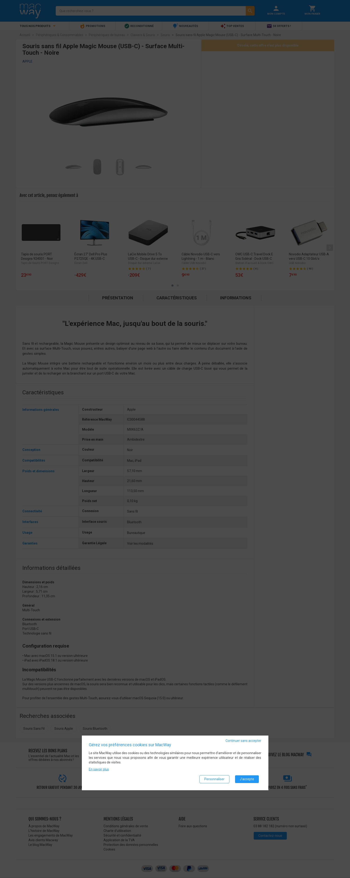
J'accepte (247, 779)
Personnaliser (214, 779)
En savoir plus (99, 769)
